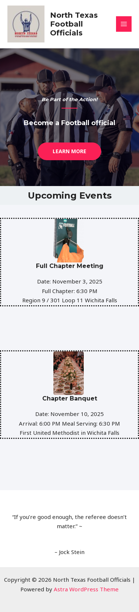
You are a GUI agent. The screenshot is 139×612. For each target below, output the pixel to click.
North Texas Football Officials (74, 24)
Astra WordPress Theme (86, 589)
